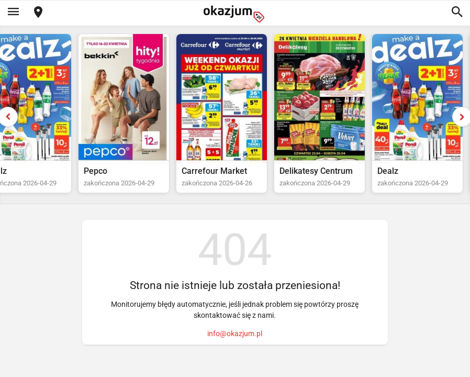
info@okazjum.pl (234, 333)
